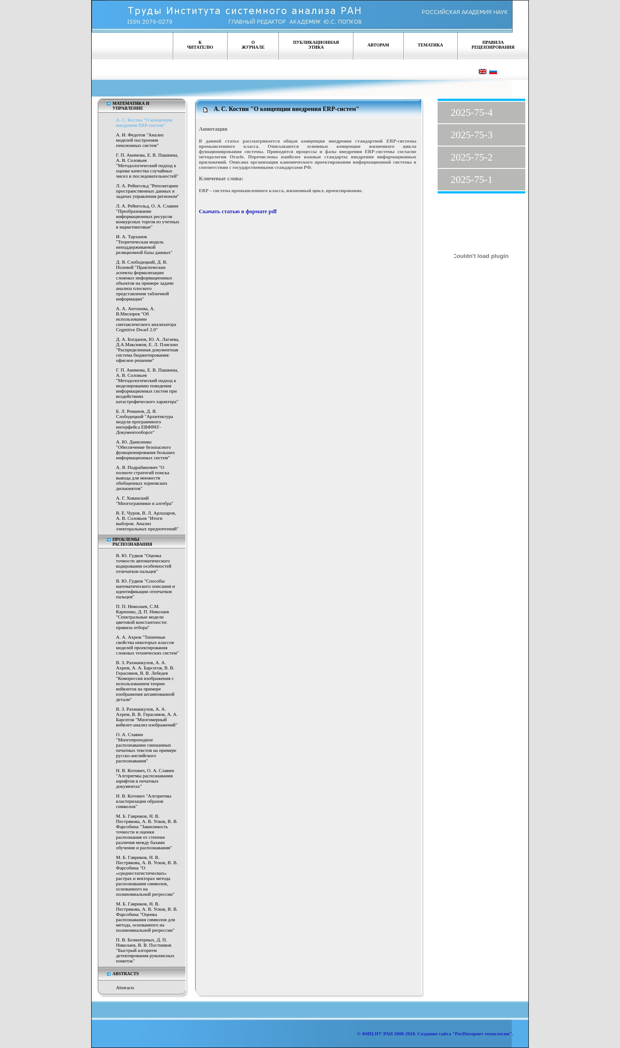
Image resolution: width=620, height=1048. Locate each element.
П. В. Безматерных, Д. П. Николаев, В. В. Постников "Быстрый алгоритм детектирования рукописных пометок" (145, 950)
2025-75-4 (472, 112)
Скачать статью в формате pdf (238, 211)
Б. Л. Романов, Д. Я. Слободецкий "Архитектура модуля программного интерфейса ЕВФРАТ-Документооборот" (144, 421)
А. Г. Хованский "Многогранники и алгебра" (145, 500)
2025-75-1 (472, 179)
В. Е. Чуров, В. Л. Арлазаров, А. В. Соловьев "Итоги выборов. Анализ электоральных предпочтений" (147, 520)
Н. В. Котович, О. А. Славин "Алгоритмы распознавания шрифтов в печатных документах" (145, 778)
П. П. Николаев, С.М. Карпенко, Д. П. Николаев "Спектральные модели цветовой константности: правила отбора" (142, 617)
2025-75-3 (472, 134)
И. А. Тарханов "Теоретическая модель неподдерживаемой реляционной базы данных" (144, 244)
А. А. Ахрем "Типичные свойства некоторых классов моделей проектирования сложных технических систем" (147, 644)
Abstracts (125, 987)
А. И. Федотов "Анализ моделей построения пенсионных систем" (140, 140)
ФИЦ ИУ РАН (377, 1033)
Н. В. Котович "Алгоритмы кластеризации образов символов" (143, 801)
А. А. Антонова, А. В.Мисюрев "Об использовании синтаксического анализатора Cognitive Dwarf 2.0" (146, 319)
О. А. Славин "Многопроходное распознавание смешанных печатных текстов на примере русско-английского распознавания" (146, 747)
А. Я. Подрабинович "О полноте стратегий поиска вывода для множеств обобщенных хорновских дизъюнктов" (142, 478)
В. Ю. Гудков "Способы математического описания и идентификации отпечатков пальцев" (145, 588)
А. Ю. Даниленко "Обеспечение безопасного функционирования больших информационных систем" (145, 449)
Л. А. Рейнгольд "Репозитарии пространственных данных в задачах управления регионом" (147, 191)
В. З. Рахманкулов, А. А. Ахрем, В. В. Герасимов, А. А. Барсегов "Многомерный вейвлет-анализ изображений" (147, 716)
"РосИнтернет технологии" (481, 1033)
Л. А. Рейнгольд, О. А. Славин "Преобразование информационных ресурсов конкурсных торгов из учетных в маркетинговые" (148, 216)
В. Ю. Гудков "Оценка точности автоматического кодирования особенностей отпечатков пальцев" (143, 563)
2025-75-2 (472, 157)
